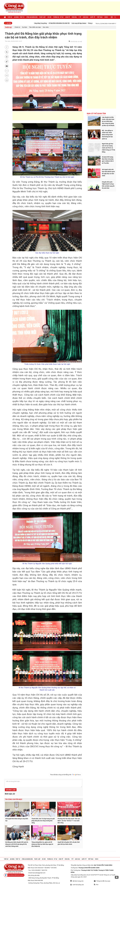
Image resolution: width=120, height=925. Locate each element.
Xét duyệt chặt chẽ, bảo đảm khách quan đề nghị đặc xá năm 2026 (108, 172)
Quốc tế (92, 17)
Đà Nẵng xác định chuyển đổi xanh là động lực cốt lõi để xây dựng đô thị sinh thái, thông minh (16, 844)
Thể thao (99, 17)
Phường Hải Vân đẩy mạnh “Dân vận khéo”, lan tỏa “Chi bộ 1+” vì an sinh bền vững (69, 821)
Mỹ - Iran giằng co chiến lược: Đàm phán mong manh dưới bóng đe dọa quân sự (107, 134)
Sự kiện (24, 27)
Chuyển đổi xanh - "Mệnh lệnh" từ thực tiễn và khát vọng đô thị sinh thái (108, 185)
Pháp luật (42, 17)
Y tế (80, 17)
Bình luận (10, 794)
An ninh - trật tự (19, 17)
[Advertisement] (73, 7)
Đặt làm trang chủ (76, 881)
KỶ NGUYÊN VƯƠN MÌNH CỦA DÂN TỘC (66, 23)
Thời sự (10, 17)
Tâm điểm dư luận (35, 27)
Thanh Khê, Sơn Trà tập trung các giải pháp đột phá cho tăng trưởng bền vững (43, 821)
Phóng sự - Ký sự (58, 17)
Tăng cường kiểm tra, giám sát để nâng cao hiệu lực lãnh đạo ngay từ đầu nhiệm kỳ (42, 844)
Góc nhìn (46, 27)
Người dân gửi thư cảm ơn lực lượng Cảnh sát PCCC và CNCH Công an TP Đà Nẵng (108, 148)
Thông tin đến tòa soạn (102, 881)
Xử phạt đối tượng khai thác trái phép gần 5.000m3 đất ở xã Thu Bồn (108, 160)
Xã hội (49, 17)
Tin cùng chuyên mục (13, 799)
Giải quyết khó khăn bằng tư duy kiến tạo (16, 819)
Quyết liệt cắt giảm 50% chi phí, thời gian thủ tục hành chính (69, 843)
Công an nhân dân (31, 17)
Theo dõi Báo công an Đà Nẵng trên (65, 775)
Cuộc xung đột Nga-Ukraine (86, 23)
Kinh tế (67, 17)
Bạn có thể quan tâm (96, 113)
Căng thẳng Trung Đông (47, 23)
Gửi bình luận (11, 790)
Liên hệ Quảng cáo (77, 884)
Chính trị (17, 27)
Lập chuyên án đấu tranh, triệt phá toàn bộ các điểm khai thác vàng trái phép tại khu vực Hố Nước (108, 121)
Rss (96, 884)
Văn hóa (74, 17)
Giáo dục (85, 17)
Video (106, 17)
